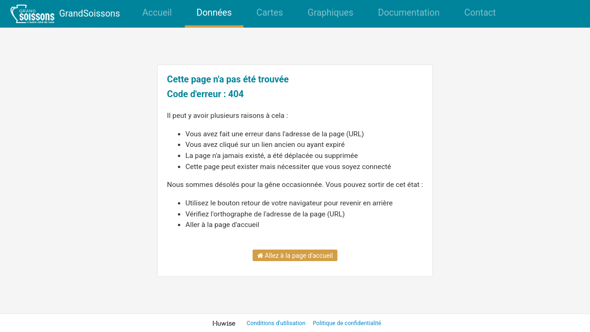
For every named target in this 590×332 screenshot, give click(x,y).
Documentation (409, 12)
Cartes (269, 12)
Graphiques (330, 12)
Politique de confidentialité (347, 323)
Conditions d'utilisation (277, 323)
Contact (480, 12)
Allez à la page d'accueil (295, 255)
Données (214, 12)
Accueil (157, 12)
